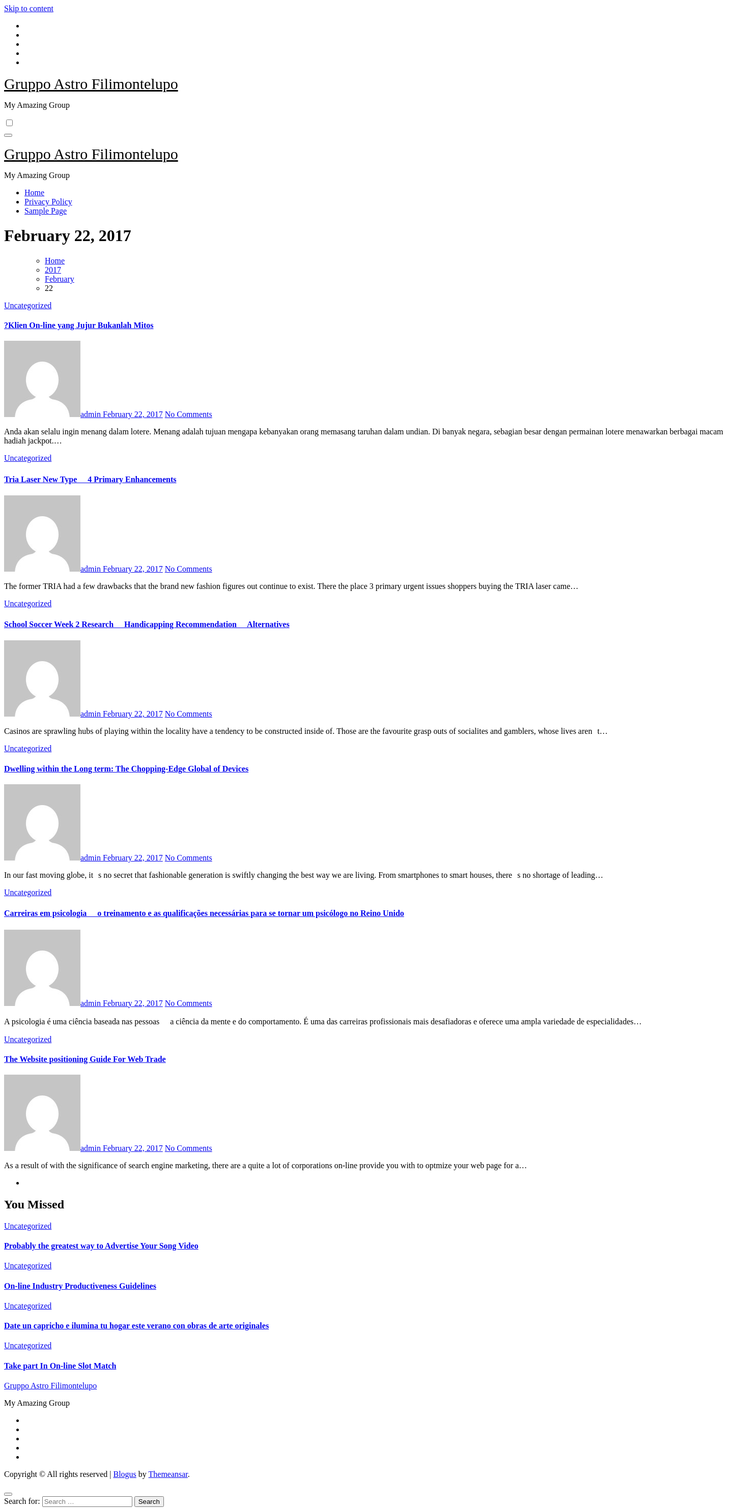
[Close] (8, 1494)
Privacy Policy (48, 201)
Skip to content (28, 8)
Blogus (124, 1474)
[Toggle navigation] (8, 135)
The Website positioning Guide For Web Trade (85, 1059)
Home (34, 192)
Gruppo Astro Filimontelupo (91, 83)
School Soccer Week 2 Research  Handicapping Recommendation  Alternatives (147, 624)
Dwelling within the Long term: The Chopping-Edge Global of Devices (126, 768)
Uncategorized (27, 305)
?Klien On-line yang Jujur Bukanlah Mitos (79, 325)
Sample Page (45, 210)
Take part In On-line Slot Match (60, 1365)
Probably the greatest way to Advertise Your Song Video (101, 1245)
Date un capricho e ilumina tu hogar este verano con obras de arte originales (136, 1325)
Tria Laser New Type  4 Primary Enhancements (90, 479)
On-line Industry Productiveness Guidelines (80, 1286)
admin (53, 414)
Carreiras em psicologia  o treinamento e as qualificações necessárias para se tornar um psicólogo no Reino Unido (204, 913)
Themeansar (168, 1474)
